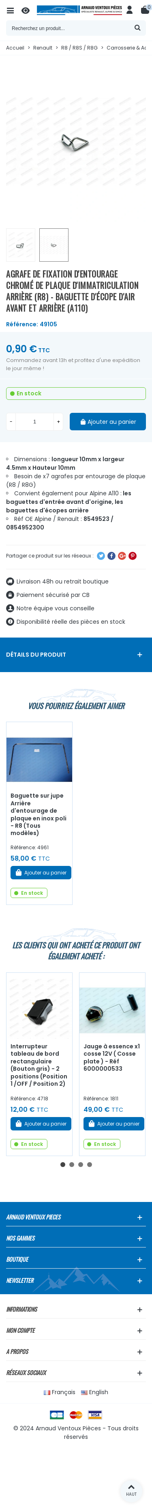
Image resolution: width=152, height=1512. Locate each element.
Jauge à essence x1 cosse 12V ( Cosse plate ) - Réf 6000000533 (111, 1058)
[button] (62, 1164)
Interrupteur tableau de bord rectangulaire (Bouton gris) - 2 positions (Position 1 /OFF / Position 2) (39, 1065)
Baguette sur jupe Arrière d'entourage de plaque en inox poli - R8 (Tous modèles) (38, 814)
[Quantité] (34, 422)
